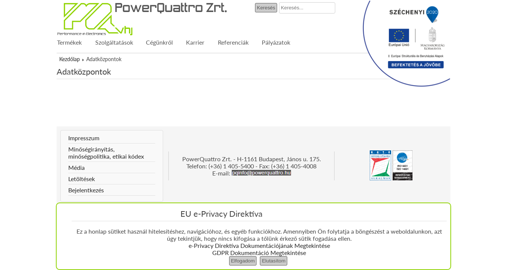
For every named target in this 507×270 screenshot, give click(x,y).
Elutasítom (273, 261)
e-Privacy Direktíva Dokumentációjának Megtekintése (259, 245)
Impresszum (83, 137)
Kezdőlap (69, 59)
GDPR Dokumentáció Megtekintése (259, 252)
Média (76, 167)
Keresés (266, 7)
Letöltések (81, 178)
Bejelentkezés (86, 190)
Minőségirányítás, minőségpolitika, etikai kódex (106, 153)
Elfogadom (243, 261)
